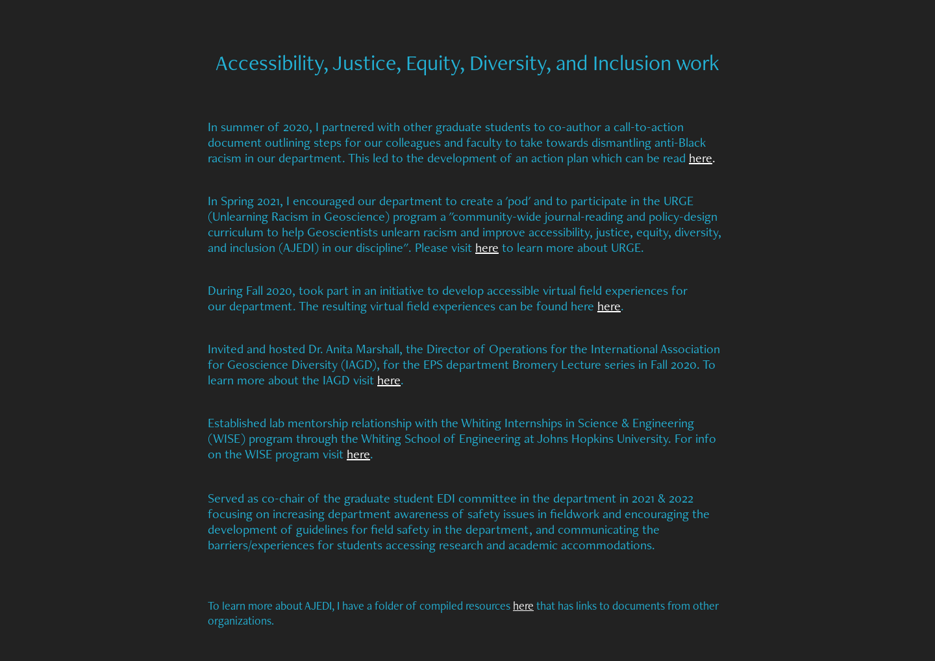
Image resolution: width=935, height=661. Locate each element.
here (700, 157)
